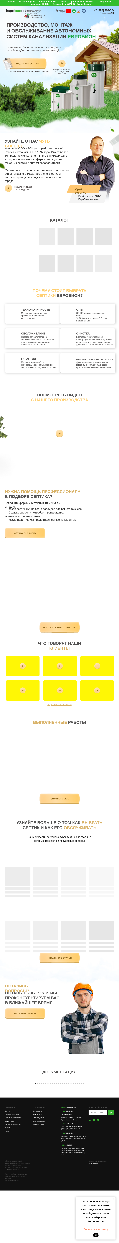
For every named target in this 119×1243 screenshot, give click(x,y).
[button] (62, 63)
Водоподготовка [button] (47, 1)
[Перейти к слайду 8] (50, 1136)
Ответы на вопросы (39, 1173)
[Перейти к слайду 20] (75, 1136)
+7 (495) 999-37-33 (104, 12)
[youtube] (93, 1172)
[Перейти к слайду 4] (41, 1136)
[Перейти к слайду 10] (54, 1136)
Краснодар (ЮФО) (39, 4)
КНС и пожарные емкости (13, 1177)
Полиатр (7, 1183)
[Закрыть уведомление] (114, 1199)
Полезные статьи (38, 1177)
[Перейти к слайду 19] (73, 1136)
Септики (7, 1163)
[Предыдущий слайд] (28, 1106)
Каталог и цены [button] (27, 1)
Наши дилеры (37, 1167)
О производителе (38, 1170)
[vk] (90, 1172)
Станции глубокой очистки (13, 1170)
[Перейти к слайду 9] (52, 1136)
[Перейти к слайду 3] (39, 1136)
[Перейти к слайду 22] (79, 1136)
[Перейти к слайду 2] (37, 1136)
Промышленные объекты (83, 1)
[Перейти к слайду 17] (68, 1136)
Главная (11, 1)
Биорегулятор (9, 1173)
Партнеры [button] (105, 1)
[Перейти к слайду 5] (43, 1136)
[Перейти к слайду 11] (56, 1136)
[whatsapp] (97, 1172)
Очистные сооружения (12, 1167)
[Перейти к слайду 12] (58, 1136)
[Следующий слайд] (91, 1106)
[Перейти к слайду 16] (66, 1136)
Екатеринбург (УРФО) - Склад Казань (72, 4)
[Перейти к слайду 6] (45, 1136)
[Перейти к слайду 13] (60, 1136)
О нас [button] (63, 1)
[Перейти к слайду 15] (64, 1136)
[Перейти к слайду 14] (62, 1136)
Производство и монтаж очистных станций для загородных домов (33, 11)
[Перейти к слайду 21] (77, 1136)
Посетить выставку (95, 1229)
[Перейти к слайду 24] (83, 1136)
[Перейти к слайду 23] (81, 1136)
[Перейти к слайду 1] (35, 1136)
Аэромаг (7, 1180)
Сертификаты (37, 1163)
